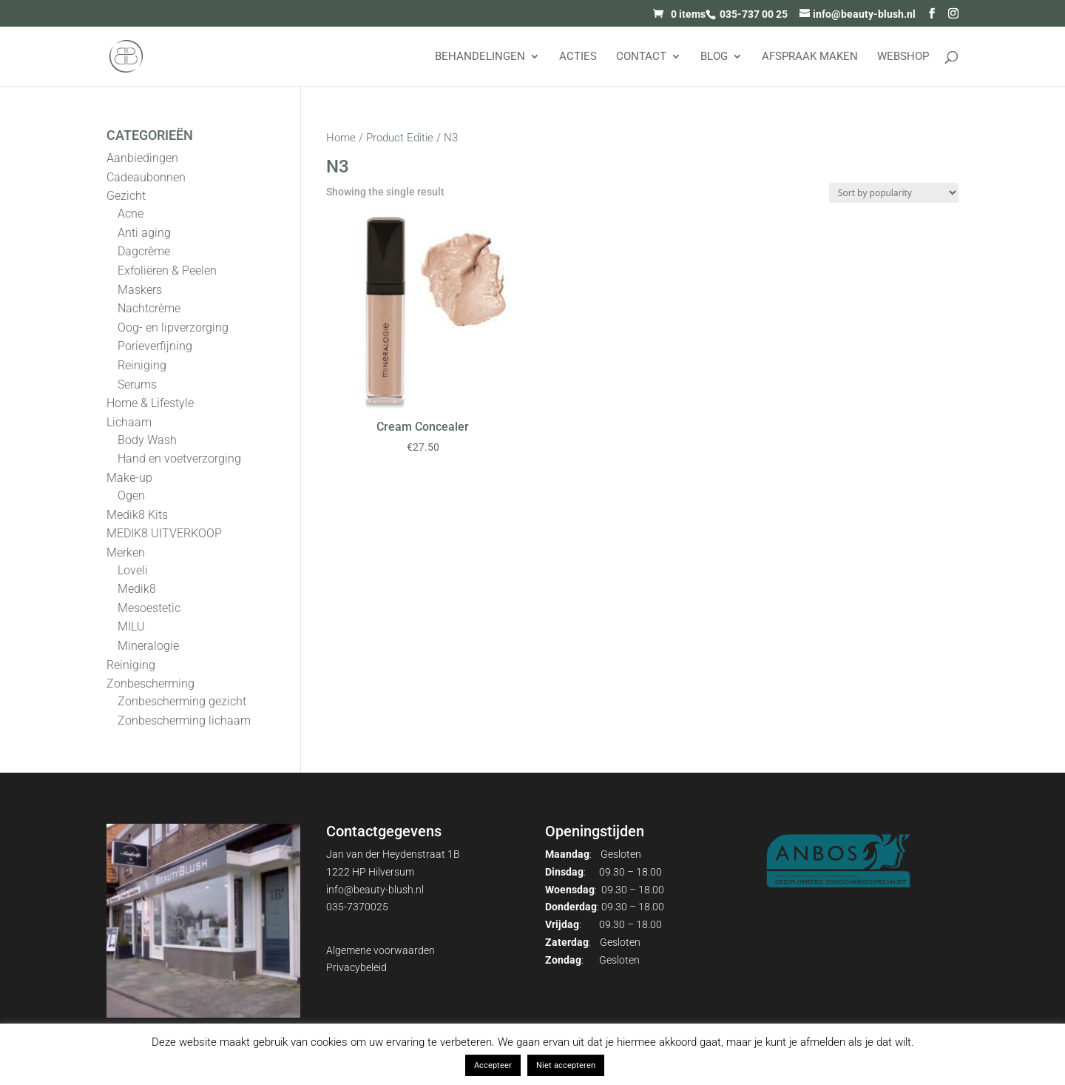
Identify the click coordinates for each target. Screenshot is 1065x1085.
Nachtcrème (149, 308)
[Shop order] (893, 193)
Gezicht (126, 196)
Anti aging (144, 233)
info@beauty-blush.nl (375, 890)
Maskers (140, 290)
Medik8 (137, 589)
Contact (641, 57)
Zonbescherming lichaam (184, 720)
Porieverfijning (155, 346)
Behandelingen (480, 57)
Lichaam (129, 422)
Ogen (131, 495)
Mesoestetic (149, 608)
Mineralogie (148, 646)
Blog (714, 57)
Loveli (133, 570)
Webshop (903, 57)
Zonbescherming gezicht (182, 701)
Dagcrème (144, 251)
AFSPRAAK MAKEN (810, 57)
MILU (131, 626)
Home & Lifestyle (150, 403)
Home (341, 137)
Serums (137, 384)
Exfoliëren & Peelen (167, 270)
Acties (578, 57)
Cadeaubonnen (146, 177)
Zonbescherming (150, 683)
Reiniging (142, 365)
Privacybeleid (356, 967)
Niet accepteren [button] (565, 1065)
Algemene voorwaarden (380, 950)
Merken (125, 552)
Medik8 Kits (137, 515)
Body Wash (147, 440)
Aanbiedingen (142, 158)
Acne (130, 213)
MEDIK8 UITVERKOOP (164, 533)
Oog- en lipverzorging (173, 327)
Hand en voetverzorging (179, 458)
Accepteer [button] (493, 1065)
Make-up (129, 478)
